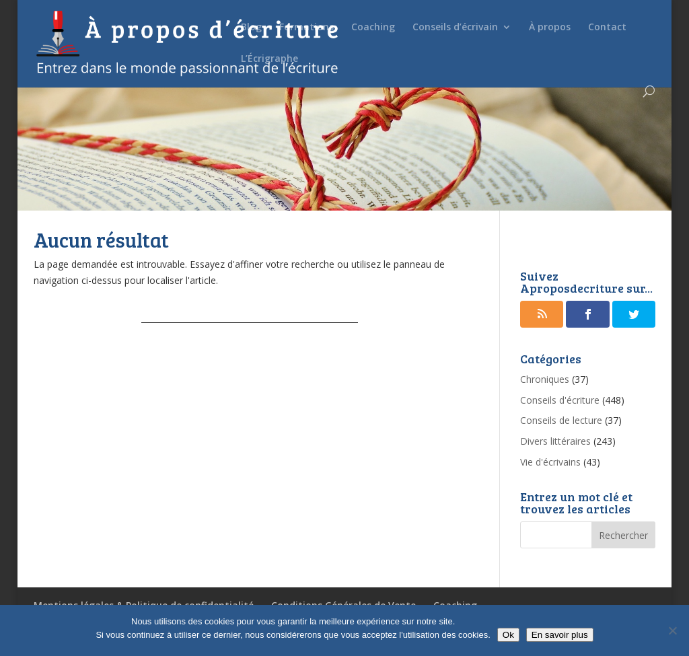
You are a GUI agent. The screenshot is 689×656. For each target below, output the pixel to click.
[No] (672, 630)
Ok (508, 635)
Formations (306, 27)
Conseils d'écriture (560, 400)
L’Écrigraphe (269, 59)
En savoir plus (560, 635)
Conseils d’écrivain (455, 27)
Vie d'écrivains (550, 461)
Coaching (373, 27)
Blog (251, 27)
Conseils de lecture (561, 420)
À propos (550, 27)
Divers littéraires (555, 441)
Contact (607, 27)
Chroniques (544, 379)
